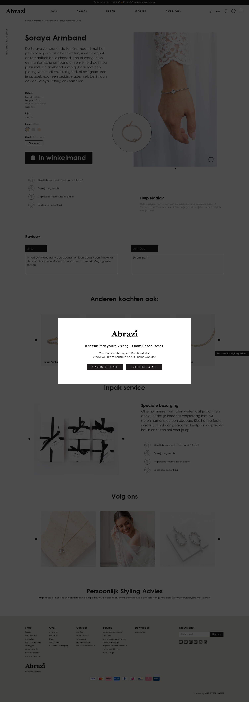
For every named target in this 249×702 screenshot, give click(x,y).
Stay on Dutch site (105, 367)
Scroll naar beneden (7, 42)
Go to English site (144, 367)
